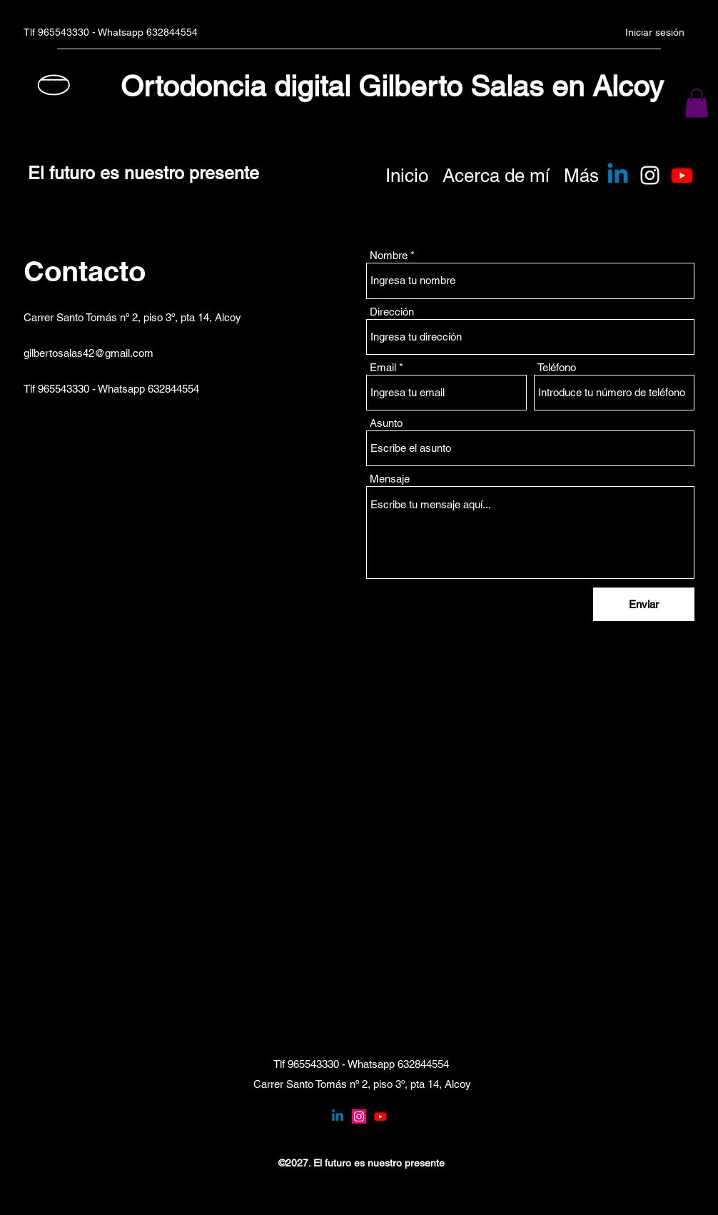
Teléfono (556, 367)
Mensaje (390, 478)
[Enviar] (643, 604)
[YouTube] (380, 1116)
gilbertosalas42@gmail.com (88, 353)
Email (383, 367)
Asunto (386, 423)
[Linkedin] (617, 175)
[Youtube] (681, 175)
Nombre (389, 255)
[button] (696, 103)
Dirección (392, 311)
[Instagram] (649, 175)
